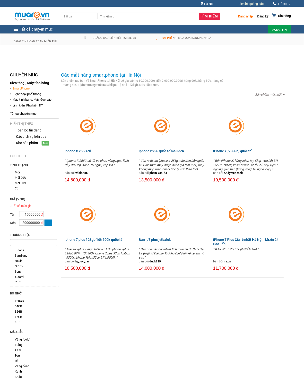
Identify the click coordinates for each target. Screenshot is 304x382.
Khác (18, 377)
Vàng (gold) (22, 339)
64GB (18, 306)
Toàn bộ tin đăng (29, 130)
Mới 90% (20, 177)
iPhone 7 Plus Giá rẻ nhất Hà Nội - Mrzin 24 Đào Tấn (245, 241)
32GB (18, 311)
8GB (17, 322)
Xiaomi (19, 277)
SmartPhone (21, 88)
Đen (17, 355)
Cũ (16, 188)
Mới (17, 172)
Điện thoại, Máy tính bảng (29, 83)
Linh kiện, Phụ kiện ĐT (27, 105)
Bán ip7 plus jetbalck (155, 239)
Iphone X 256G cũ (78, 151)
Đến (13, 222)
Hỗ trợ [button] (281, 4)
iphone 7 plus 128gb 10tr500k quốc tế (93, 239)
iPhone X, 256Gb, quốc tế (232, 151)
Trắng (19, 345)
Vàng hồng (22, 366)
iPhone (19, 250)
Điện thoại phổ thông (26, 94)
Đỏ (16, 361)
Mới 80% (20, 183)
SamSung (21, 255)
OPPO (19, 266)
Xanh (18, 371)
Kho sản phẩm (27, 142)
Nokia (19, 261)
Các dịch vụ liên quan (32, 136)
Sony (18, 271)
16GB (18, 317)
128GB (19, 301)
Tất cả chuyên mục (23, 113)
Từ (12, 214)
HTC (18, 282)
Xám (18, 350)
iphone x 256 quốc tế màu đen (161, 151)
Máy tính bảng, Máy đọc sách (32, 99)
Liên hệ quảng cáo (251, 3)
